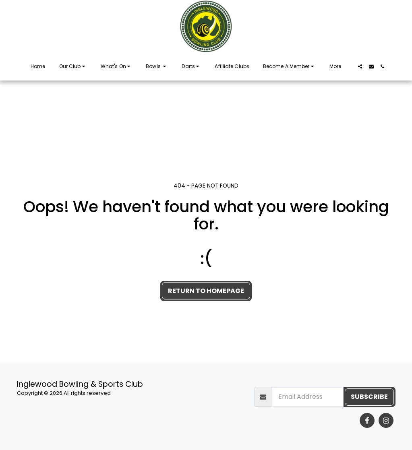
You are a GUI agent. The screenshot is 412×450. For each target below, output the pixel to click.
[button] (73, 66)
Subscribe (369, 396)
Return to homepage (206, 290)
